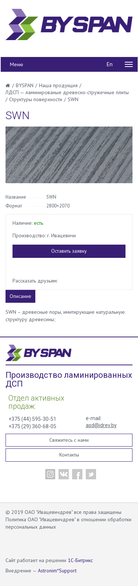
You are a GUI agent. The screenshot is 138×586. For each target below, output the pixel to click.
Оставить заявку (69, 251)
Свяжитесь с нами (69, 440)
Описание (20, 296)
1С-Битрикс (80, 560)
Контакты (69, 454)
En (109, 64)
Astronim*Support (57, 570)
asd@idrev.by (101, 425)
